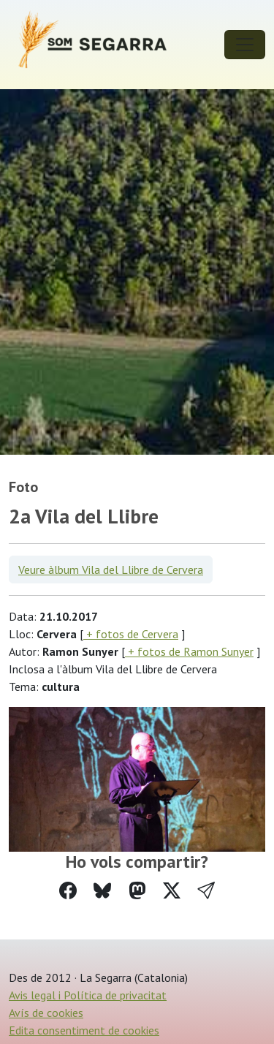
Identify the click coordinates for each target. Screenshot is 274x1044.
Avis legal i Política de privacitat (88, 995)
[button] (206, 891)
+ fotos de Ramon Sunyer (189, 651)
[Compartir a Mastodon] (137, 891)
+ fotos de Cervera (130, 634)
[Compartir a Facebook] (68, 891)
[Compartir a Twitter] (171, 891)
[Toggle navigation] (244, 44)
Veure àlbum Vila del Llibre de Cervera (110, 569)
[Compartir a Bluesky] (102, 891)
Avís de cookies (46, 1012)
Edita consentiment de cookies (84, 1030)
